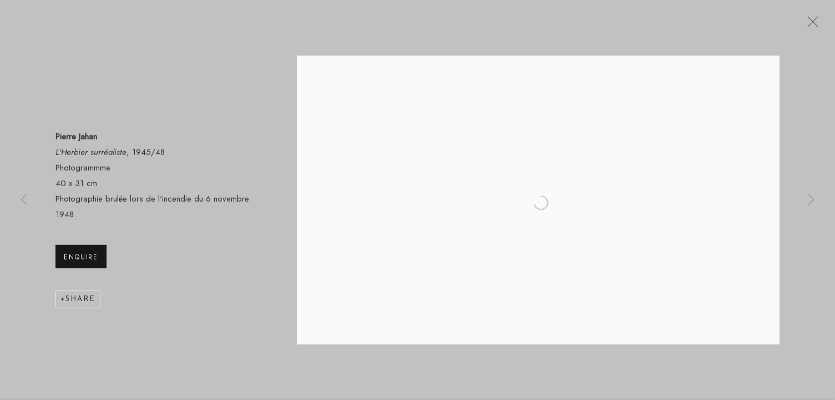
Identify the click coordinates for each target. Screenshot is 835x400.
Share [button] (80, 300)
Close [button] (810, 25)
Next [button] (811, 200)
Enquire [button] (81, 258)
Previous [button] (24, 200)
